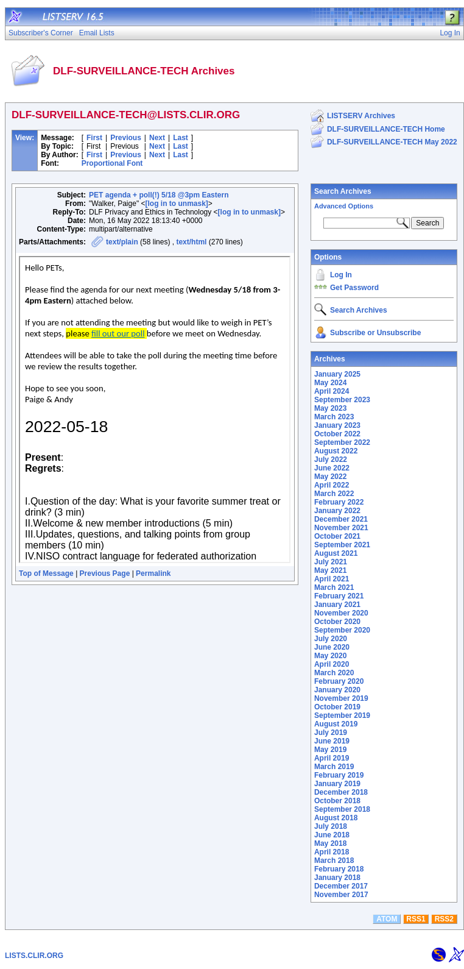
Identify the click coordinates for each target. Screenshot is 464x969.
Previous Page (105, 573)
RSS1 (415, 919)
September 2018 (342, 809)
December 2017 (341, 886)
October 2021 (337, 536)
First (94, 137)
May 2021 (330, 570)
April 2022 (331, 485)
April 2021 (331, 579)
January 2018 (337, 877)
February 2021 (339, 596)
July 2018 (330, 826)
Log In (341, 275)
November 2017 (341, 894)
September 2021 (342, 545)
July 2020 (330, 638)
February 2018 (339, 869)
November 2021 (341, 528)
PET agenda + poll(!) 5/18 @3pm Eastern (158, 195)
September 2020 (342, 630)
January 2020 (337, 690)
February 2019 (339, 775)
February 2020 (339, 681)
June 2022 (332, 468)
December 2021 (341, 519)
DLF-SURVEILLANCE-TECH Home (386, 129)
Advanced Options (343, 206)
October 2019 (337, 707)
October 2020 (337, 621)
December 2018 (341, 792)
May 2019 (330, 749)
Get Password (354, 287)
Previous (125, 137)
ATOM (386, 919)
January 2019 (337, 783)
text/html (191, 242)
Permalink (153, 573)
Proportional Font (112, 163)
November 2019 (341, 698)
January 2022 (337, 510)
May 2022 (330, 476)
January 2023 (337, 425)
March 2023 (334, 417)
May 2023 (330, 408)
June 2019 (332, 741)
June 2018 (332, 835)
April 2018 (331, 852)
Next (157, 137)
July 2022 (330, 459)
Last (180, 137)
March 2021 (334, 587)
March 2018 (334, 860)
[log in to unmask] (176, 203)
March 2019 (334, 766)
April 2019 (331, 758)
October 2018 (337, 801)
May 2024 (330, 382)
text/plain (122, 242)
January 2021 (337, 604)
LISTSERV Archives (361, 116)
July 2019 (330, 732)
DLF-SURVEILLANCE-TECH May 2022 (392, 142)
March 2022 (334, 493)
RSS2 (444, 919)
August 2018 (335, 818)
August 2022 (335, 451)
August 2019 (335, 724)
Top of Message (46, 573)
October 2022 (337, 434)
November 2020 (341, 613)
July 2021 (330, 562)
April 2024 (331, 391)
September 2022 (342, 442)
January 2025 (337, 374)
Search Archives (342, 191)
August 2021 (335, 553)
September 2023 (342, 400)
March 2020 (334, 673)
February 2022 (339, 502)
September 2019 (342, 715)
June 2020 (332, 647)
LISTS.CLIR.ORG (34, 955)
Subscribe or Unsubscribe (375, 332)
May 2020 (330, 655)
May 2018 (330, 843)
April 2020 (331, 664)
